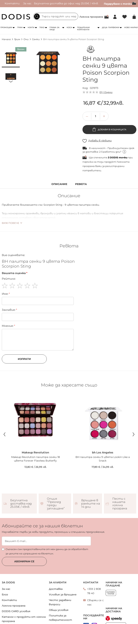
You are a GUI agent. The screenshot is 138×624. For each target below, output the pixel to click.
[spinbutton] (95, 116)
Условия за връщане (63, 594)
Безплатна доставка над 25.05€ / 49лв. (21, 503)
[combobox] (55, 16)
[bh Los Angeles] (90, 50)
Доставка (56, 589)
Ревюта (81, 184)
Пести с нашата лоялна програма (119, 503)
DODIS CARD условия (16, 611)
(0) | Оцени (105, 92)
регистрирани (115, 166)
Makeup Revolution (35, 452)
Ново (127, 27)
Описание (59, 184)
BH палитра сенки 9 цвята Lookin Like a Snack (102, 458)
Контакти (12, 3)
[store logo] (16, 16)
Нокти (31, 27)
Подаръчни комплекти (83, 28)
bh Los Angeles (102, 452)
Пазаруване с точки (120, 3)
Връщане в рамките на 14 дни (90, 503)
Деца (104, 27)
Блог (5, 594)
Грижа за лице (54, 28)
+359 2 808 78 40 (94, 591)
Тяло (41, 27)
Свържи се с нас (95, 602)
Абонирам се (24, 561)
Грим (20, 27)
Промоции (6, 27)
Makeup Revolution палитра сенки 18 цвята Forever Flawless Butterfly (35, 458)
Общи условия (58, 610)
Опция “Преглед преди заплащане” (56, 503)
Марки (134, 27)
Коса (69, 27)
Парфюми (113, 27)
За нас (27, 3)
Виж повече (10, 222)
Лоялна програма (91, 16)
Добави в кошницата (111, 129)
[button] (11, 58)
